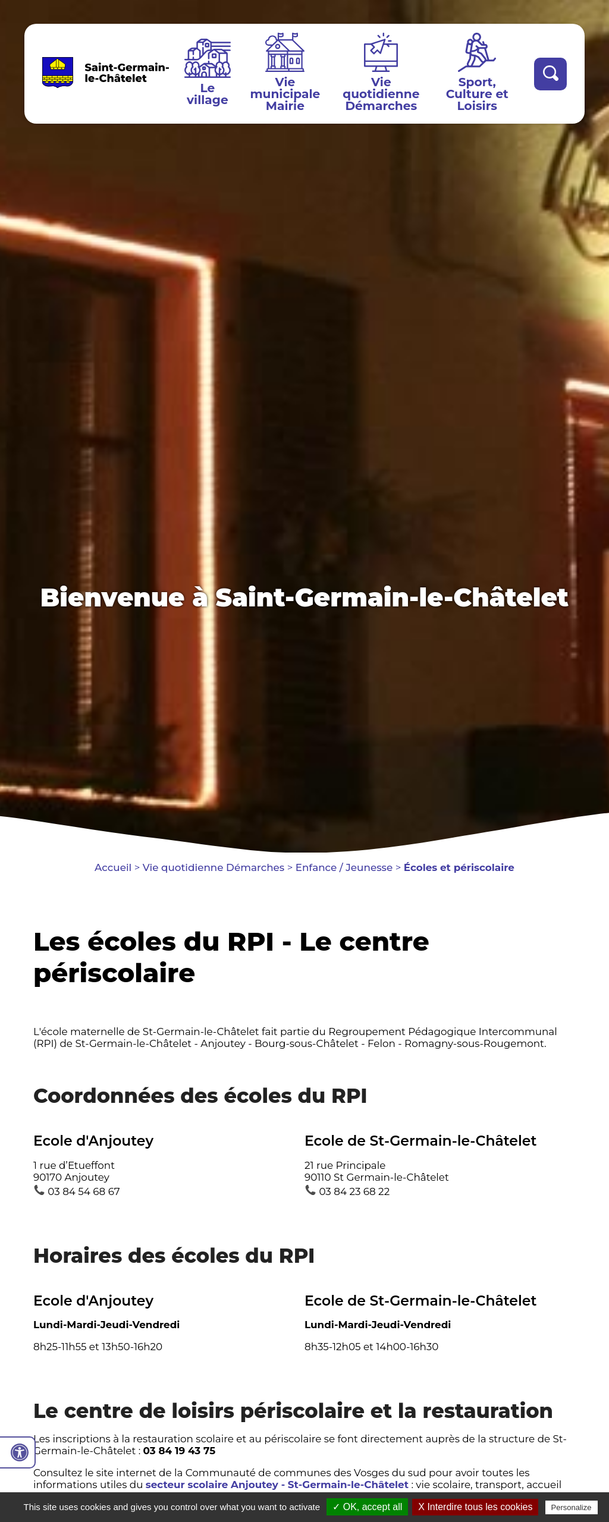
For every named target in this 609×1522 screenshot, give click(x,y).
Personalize (571, 1507)
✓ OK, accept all (367, 1507)
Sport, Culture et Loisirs (477, 93)
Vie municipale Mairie (285, 93)
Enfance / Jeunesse (344, 867)
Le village (207, 93)
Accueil (113, 867)
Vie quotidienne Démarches (381, 93)
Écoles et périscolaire (459, 867)
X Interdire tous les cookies (475, 1507)
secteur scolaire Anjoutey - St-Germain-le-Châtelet (277, 1484)
